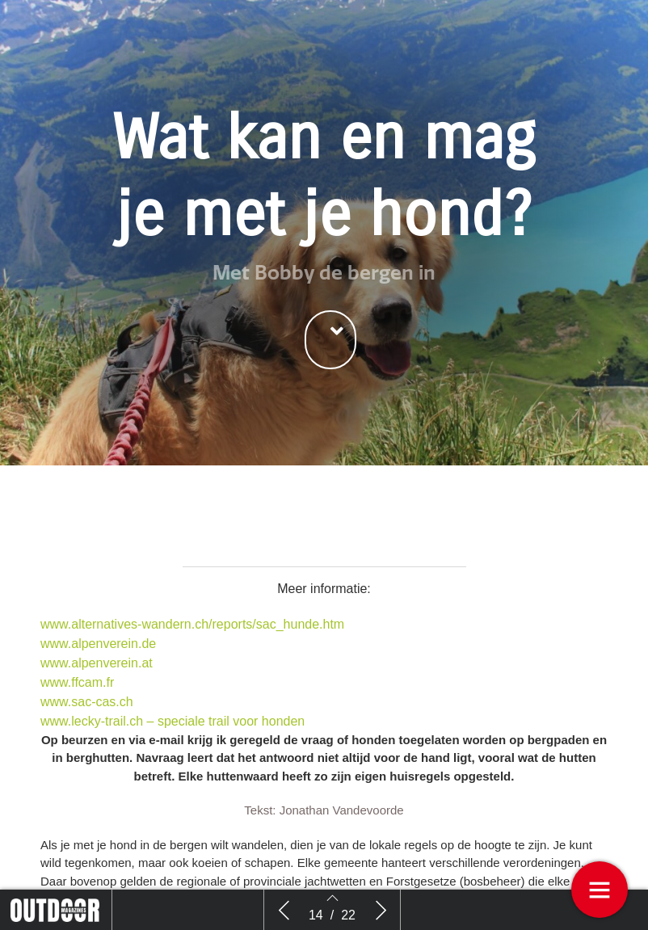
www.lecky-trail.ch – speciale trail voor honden (172, 721)
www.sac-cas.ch (86, 702)
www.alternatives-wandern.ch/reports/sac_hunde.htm (192, 624)
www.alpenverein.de (98, 643)
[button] (330, 339)
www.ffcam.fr (77, 682)
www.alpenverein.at (96, 663)
